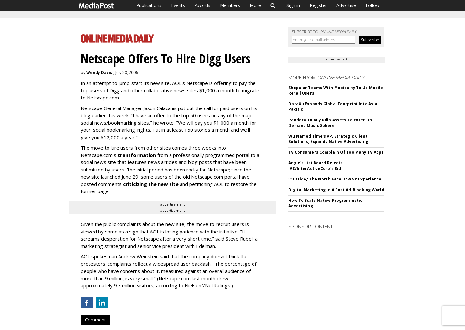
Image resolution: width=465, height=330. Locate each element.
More (255, 5)
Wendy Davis (99, 72)
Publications (148, 5)
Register (318, 5)
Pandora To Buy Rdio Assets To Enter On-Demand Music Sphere (331, 122)
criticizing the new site (151, 184)
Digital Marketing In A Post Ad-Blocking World (336, 189)
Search (273, 5)
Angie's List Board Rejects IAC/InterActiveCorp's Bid (315, 165)
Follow (372, 5)
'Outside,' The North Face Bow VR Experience (334, 179)
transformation (137, 155)
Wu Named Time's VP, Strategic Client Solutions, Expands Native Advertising (328, 138)
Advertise (346, 5)
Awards (202, 5)
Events (178, 5)
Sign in (293, 5)
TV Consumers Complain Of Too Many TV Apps (336, 152)
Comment (95, 320)
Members (230, 5)
